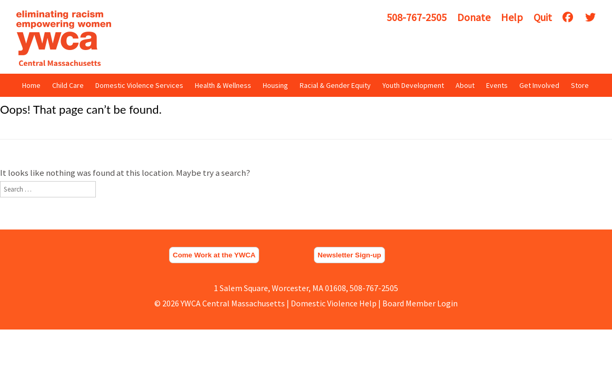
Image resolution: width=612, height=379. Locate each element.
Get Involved (539, 85)
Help (512, 17)
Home (31, 85)
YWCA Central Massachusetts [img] (63, 38)
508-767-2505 (417, 17)
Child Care (68, 85)
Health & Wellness (223, 85)
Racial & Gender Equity (335, 85)
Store (580, 85)
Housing (275, 85)
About (465, 85)
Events (497, 85)
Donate (473, 17)
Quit (543, 17)
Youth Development (413, 85)
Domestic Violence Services (139, 85)
